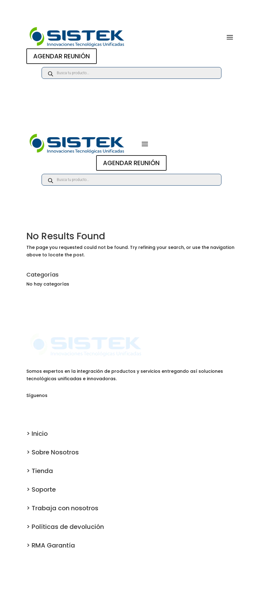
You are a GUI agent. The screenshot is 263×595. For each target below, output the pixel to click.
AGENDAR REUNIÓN (61, 56)
